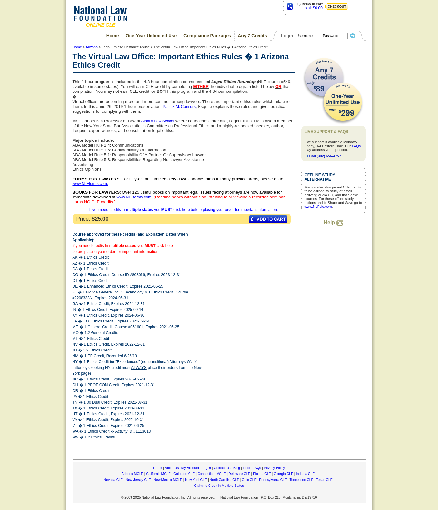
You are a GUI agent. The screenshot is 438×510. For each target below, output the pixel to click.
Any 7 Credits (252, 35)
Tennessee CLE (301, 480)
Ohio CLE (249, 480)
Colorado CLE (184, 474)
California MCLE (158, 474)
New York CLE (196, 480)
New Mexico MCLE (167, 480)
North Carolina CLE (224, 480)
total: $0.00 (312, 8)
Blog (236, 468)
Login (287, 35)
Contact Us (222, 468)
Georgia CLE (283, 474)
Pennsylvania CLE (273, 480)
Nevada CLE (113, 480)
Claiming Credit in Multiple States (219, 485)
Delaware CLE (239, 474)
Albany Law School (157, 121)
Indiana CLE (305, 474)
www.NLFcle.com (318, 206)
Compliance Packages (207, 35)
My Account (190, 468)
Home (112, 35)
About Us (172, 468)
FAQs (356, 146)
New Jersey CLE (138, 480)
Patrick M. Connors (179, 106)
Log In (206, 468)
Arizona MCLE (132, 474)
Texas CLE (324, 480)
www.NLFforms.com (90, 183)
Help (333, 222)
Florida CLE (262, 474)
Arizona (92, 47)
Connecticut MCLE (212, 474)
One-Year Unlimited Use (151, 35)
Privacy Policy (274, 468)
